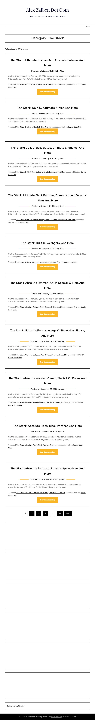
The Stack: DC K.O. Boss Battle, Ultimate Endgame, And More (42, 172)
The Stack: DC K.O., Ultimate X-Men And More (48, 108)
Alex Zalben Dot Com (47, 9)
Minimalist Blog (56, 724)
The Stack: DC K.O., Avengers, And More (47, 243)
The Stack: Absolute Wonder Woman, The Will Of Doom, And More (44, 404)
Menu (88, 27)
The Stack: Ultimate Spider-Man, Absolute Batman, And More (42, 84)
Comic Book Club (15, 87)
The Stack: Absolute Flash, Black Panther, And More (38, 452)
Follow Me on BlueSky (15, 713)
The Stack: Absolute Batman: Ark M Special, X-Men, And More (42, 308)
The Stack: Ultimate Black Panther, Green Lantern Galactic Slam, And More (48, 220)
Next (68, 520)
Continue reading (47, 92)
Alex (62, 71)
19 (60, 520)
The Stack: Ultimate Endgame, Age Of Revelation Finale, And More (45, 356)
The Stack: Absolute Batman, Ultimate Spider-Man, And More (42, 499)
